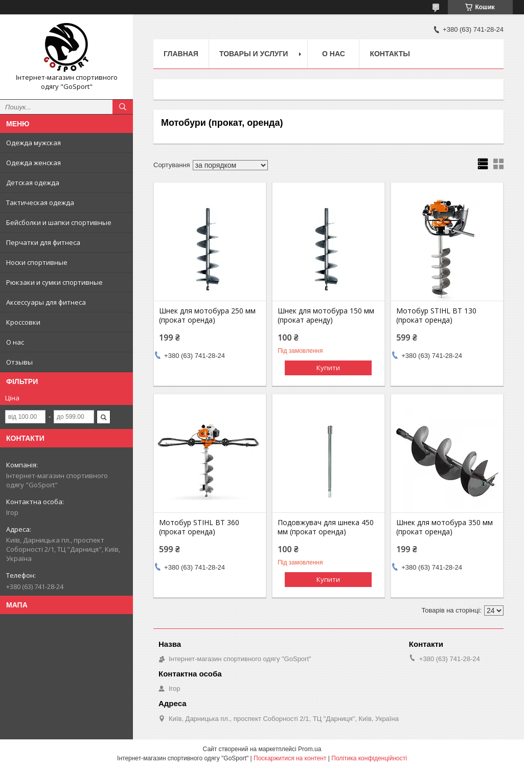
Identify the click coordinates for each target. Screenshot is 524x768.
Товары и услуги (253, 54)
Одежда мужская (33, 142)
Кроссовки (23, 322)
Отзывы (19, 362)
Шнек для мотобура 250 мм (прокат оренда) (207, 315)
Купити (328, 367)
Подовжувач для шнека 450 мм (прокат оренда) (326, 527)
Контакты (389, 54)
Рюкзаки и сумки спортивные (54, 282)
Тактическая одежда (40, 202)
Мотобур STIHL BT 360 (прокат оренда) (199, 527)
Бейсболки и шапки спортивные (58, 222)
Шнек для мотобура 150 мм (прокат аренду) (326, 315)
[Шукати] (122, 107)
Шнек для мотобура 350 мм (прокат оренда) (444, 527)
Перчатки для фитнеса (43, 242)
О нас (15, 342)
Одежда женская (33, 162)
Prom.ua (309, 749)
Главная (181, 54)
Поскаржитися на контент (290, 758)
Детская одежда (32, 182)
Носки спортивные (36, 262)
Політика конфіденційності (369, 758)
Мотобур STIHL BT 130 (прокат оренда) (436, 315)
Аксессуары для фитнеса (46, 302)
